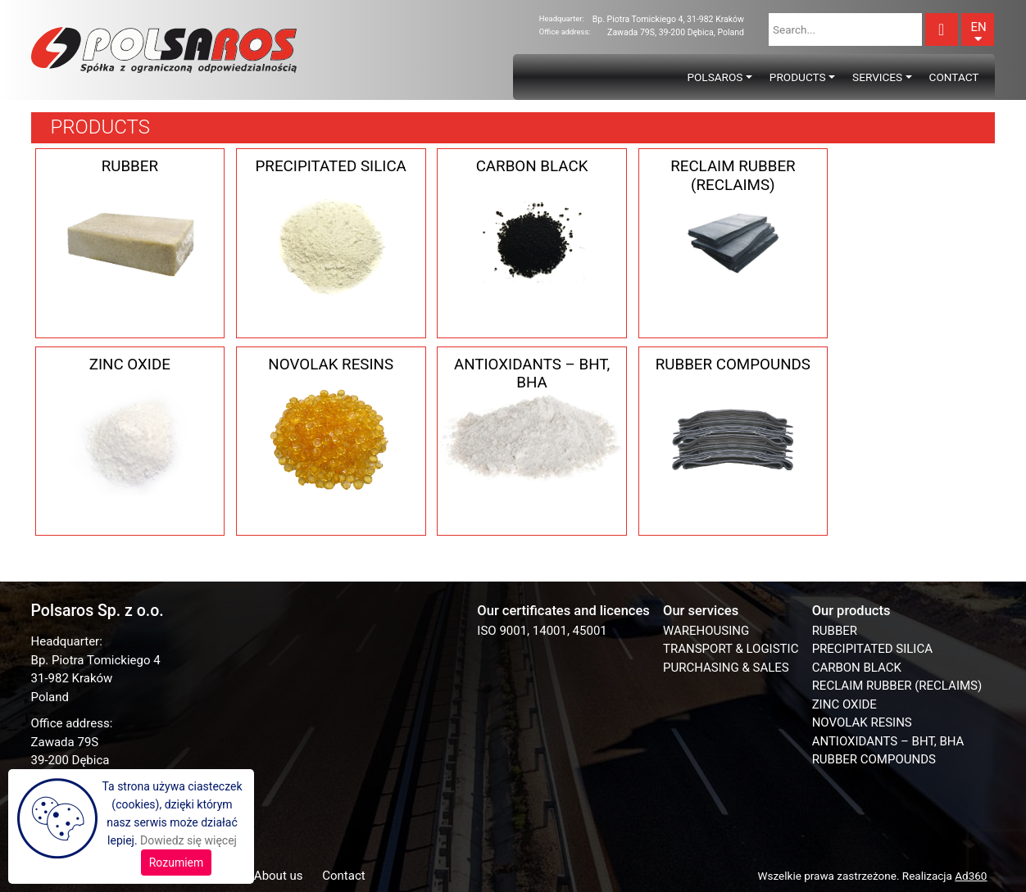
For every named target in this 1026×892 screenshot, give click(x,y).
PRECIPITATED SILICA (872, 648)
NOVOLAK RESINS (862, 722)
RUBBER (834, 630)
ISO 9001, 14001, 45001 (541, 630)
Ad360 (971, 875)
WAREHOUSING (706, 630)
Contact (954, 77)
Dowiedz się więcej (188, 840)
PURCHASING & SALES (726, 667)
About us (278, 875)
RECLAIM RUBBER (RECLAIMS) (897, 685)
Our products (851, 610)
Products (798, 77)
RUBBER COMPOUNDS (874, 759)
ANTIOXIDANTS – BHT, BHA (888, 741)
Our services (700, 610)
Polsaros (714, 77)
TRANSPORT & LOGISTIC (730, 648)
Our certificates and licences (563, 610)
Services (877, 77)
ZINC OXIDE (844, 704)
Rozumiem (176, 862)
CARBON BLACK (856, 667)
